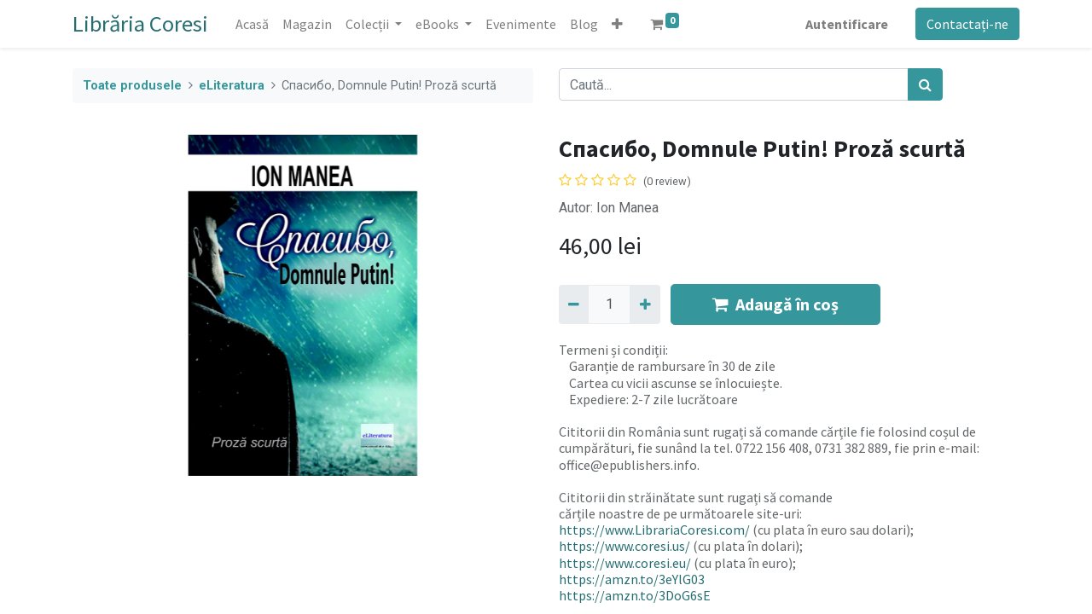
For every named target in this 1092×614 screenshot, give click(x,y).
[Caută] (925, 84)
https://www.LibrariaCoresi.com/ (654, 529)
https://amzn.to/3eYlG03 (632, 579)
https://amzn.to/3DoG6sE (635, 595)
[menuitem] (252, 24)
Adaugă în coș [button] (775, 304)
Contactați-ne (967, 23)
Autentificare (846, 23)
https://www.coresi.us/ (624, 545)
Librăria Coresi (140, 23)
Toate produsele (132, 85)
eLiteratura (231, 85)
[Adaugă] (644, 304)
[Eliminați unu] (574, 304)
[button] (617, 24)
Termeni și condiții (612, 349)
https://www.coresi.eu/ (625, 562)
